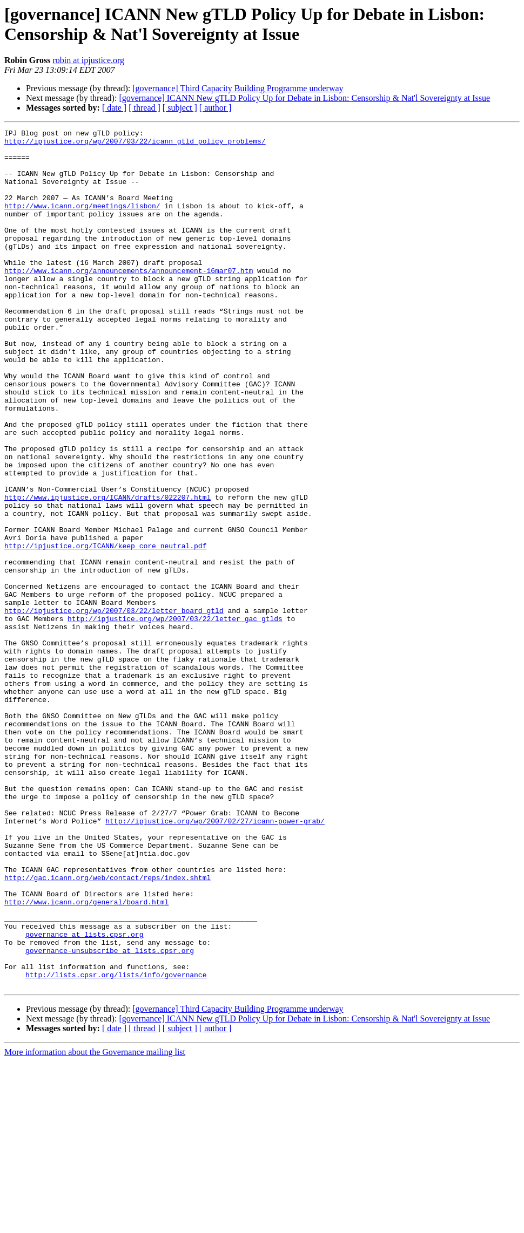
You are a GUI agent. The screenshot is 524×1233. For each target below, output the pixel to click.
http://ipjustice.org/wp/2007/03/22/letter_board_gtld (114, 707)
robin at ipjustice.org (89, 60)
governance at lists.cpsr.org (84, 1096)
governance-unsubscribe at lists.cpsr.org (109, 1115)
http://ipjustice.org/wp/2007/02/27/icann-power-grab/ (215, 960)
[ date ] (114, 107)
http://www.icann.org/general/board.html (86, 1057)
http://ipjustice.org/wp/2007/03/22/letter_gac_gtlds (175, 717)
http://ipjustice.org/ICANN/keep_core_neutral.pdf (105, 630)
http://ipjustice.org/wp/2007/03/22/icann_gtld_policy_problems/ (135, 144)
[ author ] (215, 107)
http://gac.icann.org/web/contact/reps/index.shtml (107, 1028)
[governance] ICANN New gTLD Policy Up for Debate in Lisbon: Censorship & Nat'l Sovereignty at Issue (304, 98)
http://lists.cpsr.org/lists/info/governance (115, 1144)
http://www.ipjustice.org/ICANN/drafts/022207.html (107, 571)
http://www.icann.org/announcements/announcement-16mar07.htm (128, 299)
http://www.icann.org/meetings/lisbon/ (82, 222)
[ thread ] (144, 107)
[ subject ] (180, 107)
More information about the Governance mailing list (94, 1223)
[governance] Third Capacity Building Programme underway (237, 88)
